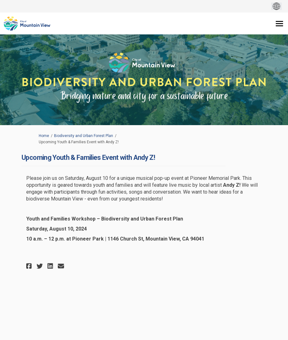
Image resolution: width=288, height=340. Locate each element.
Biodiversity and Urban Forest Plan (83, 136)
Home (44, 136)
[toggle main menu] (279, 23)
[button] (29, 266)
